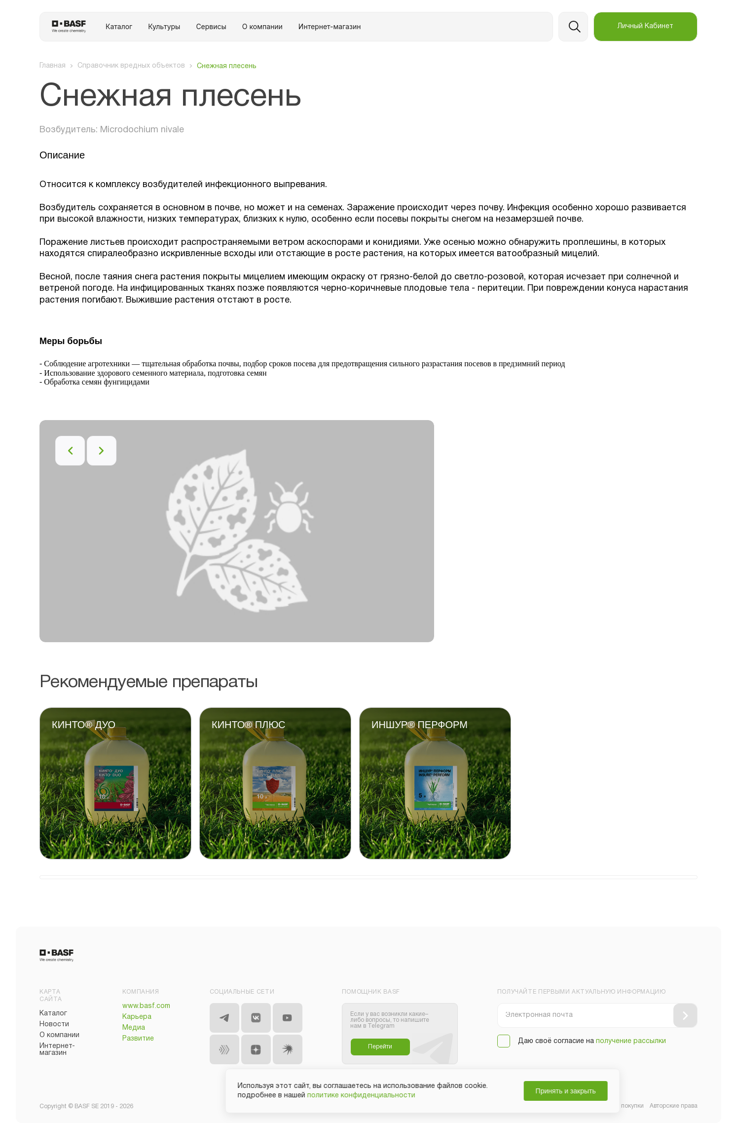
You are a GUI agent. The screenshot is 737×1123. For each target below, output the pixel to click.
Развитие (138, 1039)
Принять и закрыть (511, 1091)
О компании (262, 26)
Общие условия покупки (609, 1106)
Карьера (136, 1017)
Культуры (164, 26)
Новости (54, 1024)
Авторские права (674, 1106)
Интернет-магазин (329, 26)
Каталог (119, 26)
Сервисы (211, 26)
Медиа (133, 1028)
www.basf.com (146, 1006)
